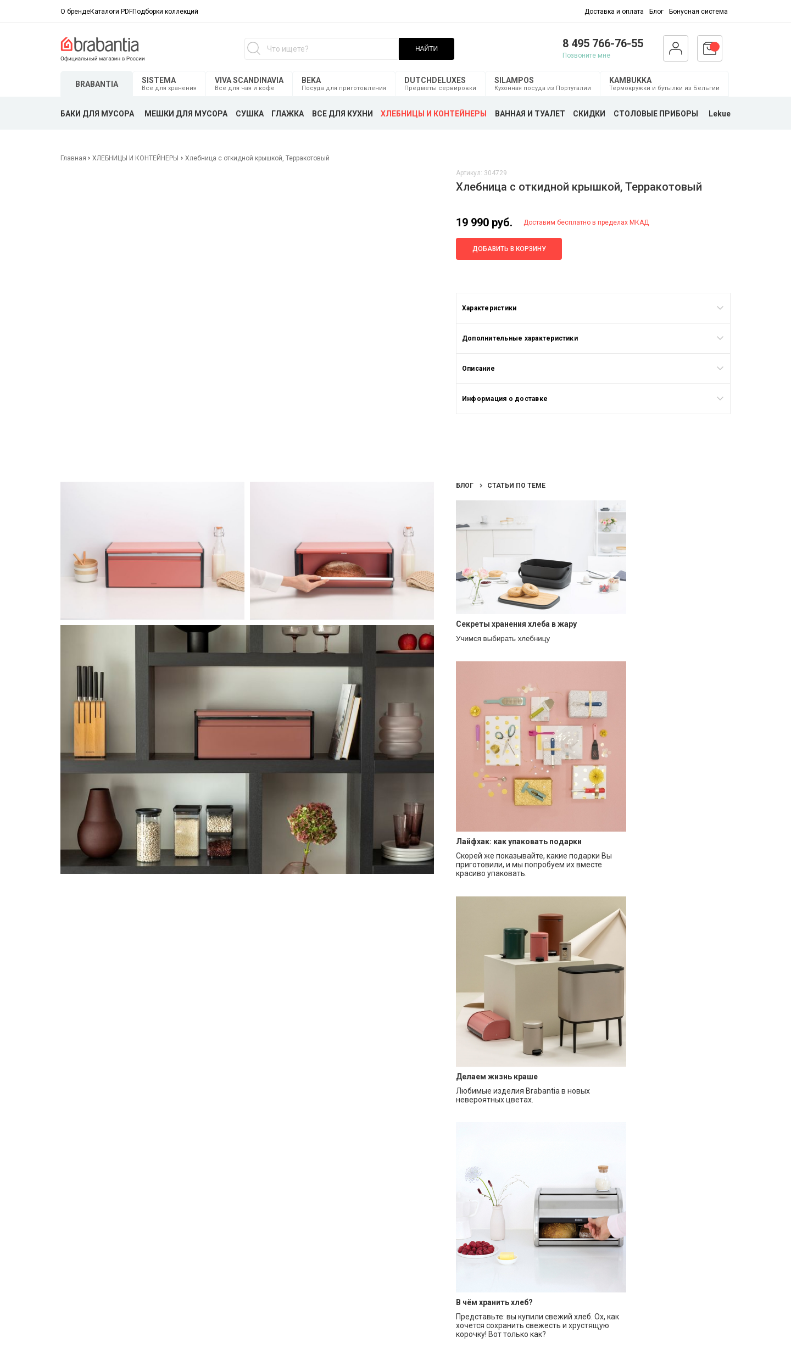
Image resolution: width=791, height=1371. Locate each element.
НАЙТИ (426, 49)
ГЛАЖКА (287, 113)
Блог (656, 11)
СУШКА (250, 113)
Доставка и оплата (614, 11)
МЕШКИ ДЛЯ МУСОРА (185, 113)
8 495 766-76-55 (602, 43)
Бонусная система (698, 11)
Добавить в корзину (509, 249)
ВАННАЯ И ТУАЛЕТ (530, 113)
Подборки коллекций (165, 11)
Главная (74, 158)
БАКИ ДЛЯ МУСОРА (97, 113)
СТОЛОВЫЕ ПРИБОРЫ (656, 113)
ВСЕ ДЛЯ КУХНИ (342, 113)
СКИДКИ (589, 113)
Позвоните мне (586, 55)
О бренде (75, 11)
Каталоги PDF (111, 11)
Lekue (720, 113)
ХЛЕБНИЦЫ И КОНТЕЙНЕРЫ (434, 113)
